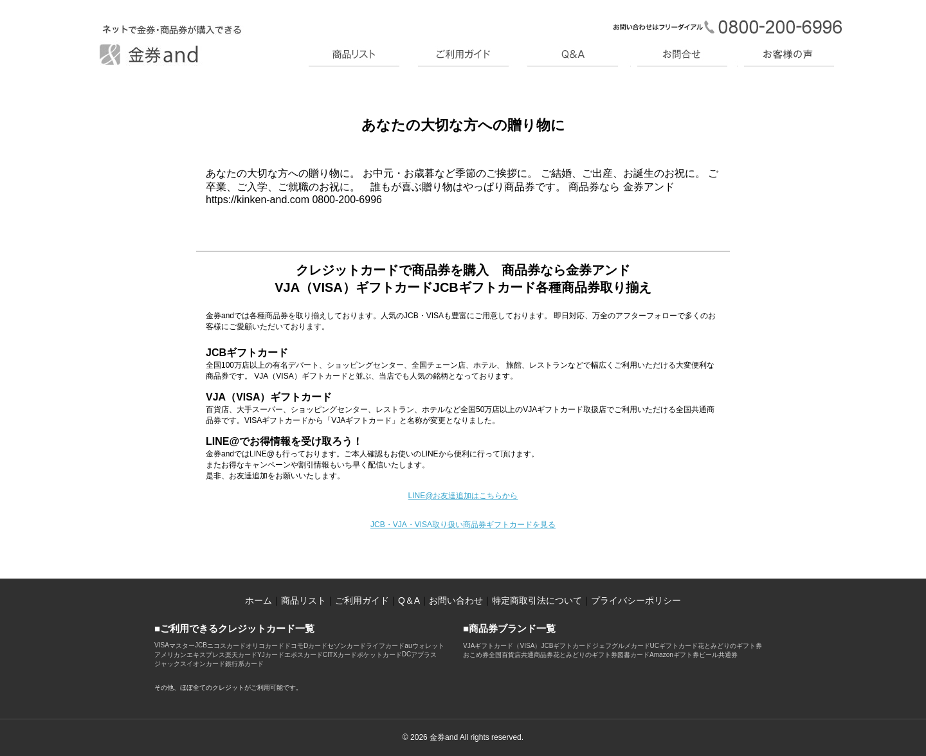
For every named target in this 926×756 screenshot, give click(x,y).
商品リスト (303, 600)
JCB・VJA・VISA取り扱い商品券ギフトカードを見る (463, 524)
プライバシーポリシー (636, 600)
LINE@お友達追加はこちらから (463, 495)
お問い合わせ (456, 600)
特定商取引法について (537, 600)
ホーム (258, 600)
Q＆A (409, 600)
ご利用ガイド (362, 600)
